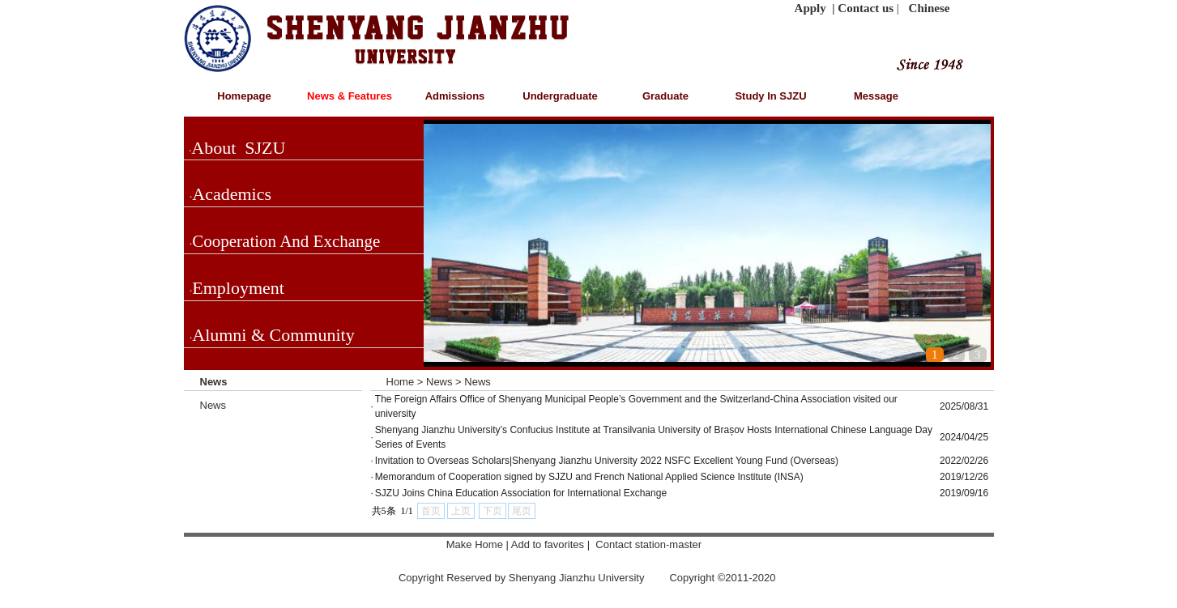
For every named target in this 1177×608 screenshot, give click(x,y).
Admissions (455, 96)
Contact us (865, 8)
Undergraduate (559, 96)
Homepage (244, 96)
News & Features (349, 96)
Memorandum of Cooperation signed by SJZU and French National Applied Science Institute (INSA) (589, 477)
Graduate (665, 96)
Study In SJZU (770, 96)
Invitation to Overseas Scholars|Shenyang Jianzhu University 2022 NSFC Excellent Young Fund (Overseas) (606, 460)
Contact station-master (649, 544)
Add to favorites (549, 544)
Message (876, 96)
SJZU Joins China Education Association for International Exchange (521, 493)
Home (400, 382)
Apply (810, 8)
